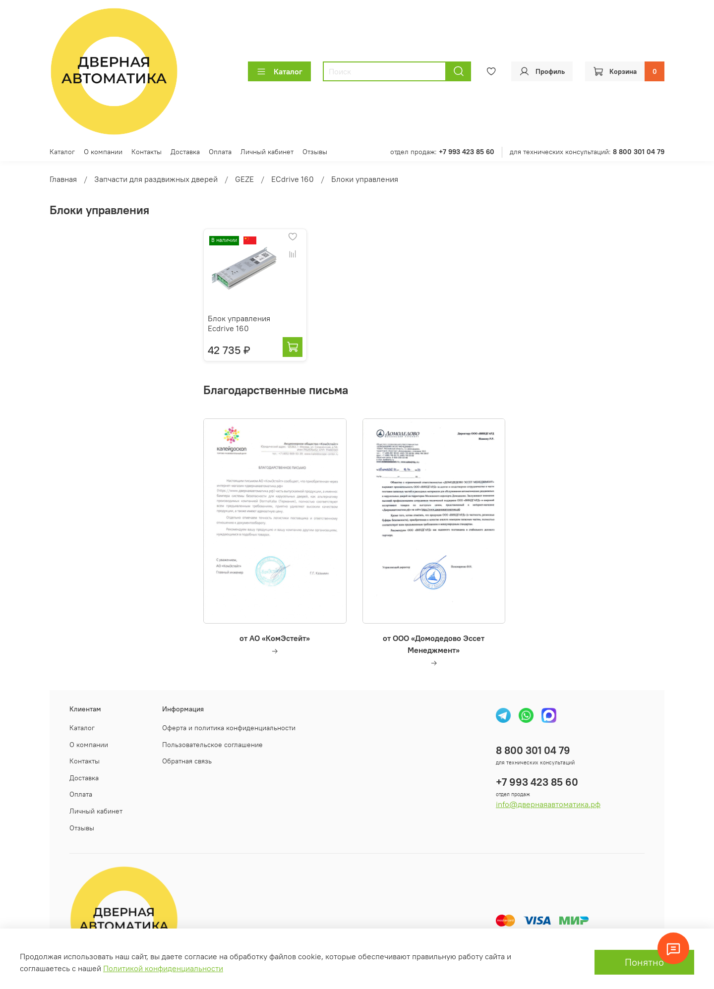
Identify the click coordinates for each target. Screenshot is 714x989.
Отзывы (314, 151)
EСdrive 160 (292, 179)
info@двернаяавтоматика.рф (548, 804)
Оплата (220, 151)
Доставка (185, 151)
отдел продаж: (442, 151)
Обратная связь (187, 760)
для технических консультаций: (587, 151)
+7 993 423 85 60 (537, 782)
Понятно (644, 962)
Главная (63, 179)
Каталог (279, 71)
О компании (103, 151)
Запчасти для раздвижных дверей (156, 179)
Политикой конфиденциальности (163, 968)
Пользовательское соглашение (212, 744)
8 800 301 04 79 (533, 750)
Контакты (146, 151)
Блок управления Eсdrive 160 (239, 323)
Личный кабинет (267, 151)
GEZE (244, 179)
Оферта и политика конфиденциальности (229, 727)
